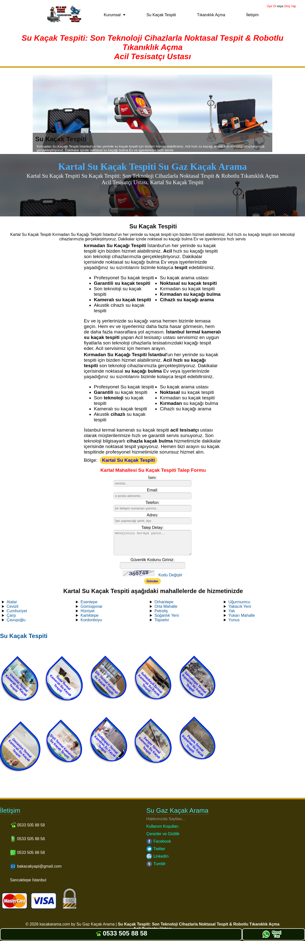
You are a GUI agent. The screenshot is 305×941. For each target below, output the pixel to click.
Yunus (233, 620)
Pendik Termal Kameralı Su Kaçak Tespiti (193, 746)
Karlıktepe (90, 615)
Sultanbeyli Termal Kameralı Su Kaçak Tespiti (150, 684)
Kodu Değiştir (170, 575)
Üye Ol (271, 6)
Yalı (231, 611)
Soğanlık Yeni (166, 615)
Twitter (155, 849)
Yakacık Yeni (239, 606)
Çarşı (11, 615)
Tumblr (155, 864)
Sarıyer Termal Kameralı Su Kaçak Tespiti (149, 747)
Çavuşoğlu (15, 620)
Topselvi (161, 620)
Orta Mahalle (165, 606)
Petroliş (161, 611)
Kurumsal (112, 15)
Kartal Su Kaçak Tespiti (128, 460)
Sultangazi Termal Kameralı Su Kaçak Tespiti (106, 745)
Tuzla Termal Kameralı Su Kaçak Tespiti (60, 685)
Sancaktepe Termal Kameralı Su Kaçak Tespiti (194, 684)
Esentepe (89, 602)
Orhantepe (163, 602)
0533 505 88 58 (121, 933)
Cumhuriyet (16, 611)
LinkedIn (157, 856)
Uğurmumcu (239, 602)
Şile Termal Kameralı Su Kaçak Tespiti (106, 682)
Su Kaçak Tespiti (161, 15)
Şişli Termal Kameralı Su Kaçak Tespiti (62, 746)
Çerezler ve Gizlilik (162, 834)
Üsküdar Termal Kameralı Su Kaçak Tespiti (16, 685)
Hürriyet (88, 611)
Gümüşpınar (92, 606)
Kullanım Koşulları (162, 826)
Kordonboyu (91, 620)
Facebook (158, 841)
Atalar (11, 602)
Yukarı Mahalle (241, 615)
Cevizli (12, 606)
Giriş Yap (290, 6)
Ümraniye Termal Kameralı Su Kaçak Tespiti (20, 749)
